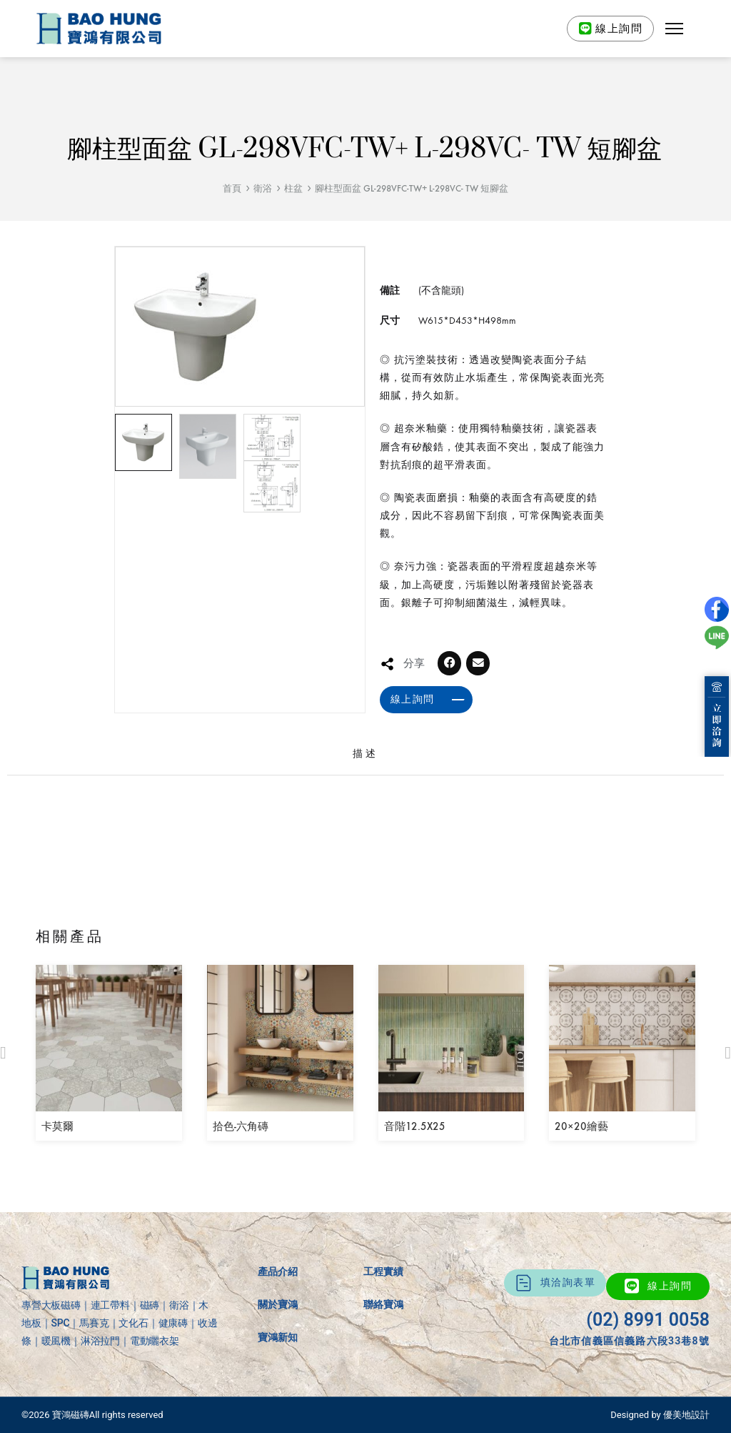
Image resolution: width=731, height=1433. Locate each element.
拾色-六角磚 (240, 1126)
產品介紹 (278, 1271)
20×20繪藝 (581, 1126)
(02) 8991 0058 (648, 1319)
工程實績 (383, 1271)
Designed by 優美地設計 (660, 1414)
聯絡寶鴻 (383, 1304)
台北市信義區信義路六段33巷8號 (629, 1341)
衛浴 (262, 188)
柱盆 (293, 188)
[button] (674, 28)
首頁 (232, 188)
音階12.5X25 (414, 1126)
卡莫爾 (57, 1126)
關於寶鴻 (278, 1304)
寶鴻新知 (278, 1337)
